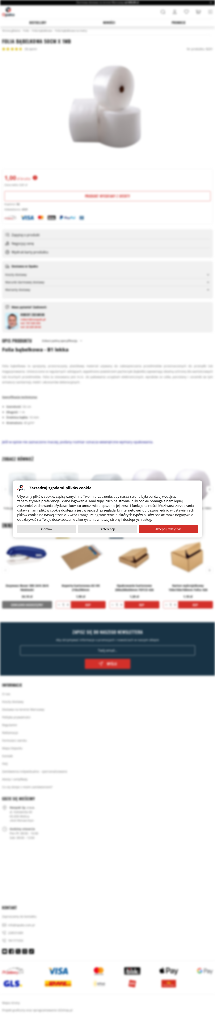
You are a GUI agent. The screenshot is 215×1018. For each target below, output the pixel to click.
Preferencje (108, 529)
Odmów (46, 529)
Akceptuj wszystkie (168, 529)
